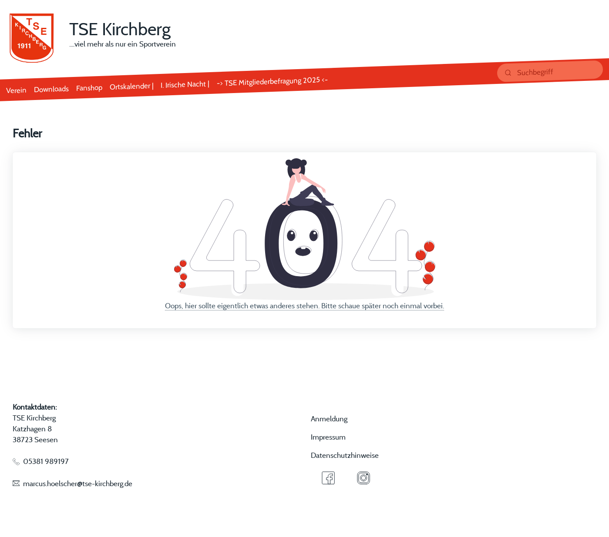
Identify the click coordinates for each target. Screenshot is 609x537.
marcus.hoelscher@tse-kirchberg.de (77, 483)
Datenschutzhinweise (345, 455)
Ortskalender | (132, 85)
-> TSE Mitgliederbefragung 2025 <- (272, 80)
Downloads (51, 88)
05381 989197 (46, 461)
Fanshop (89, 87)
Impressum (328, 436)
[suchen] (550, 71)
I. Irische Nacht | (185, 84)
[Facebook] (328, 478)
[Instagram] (363, 478)
